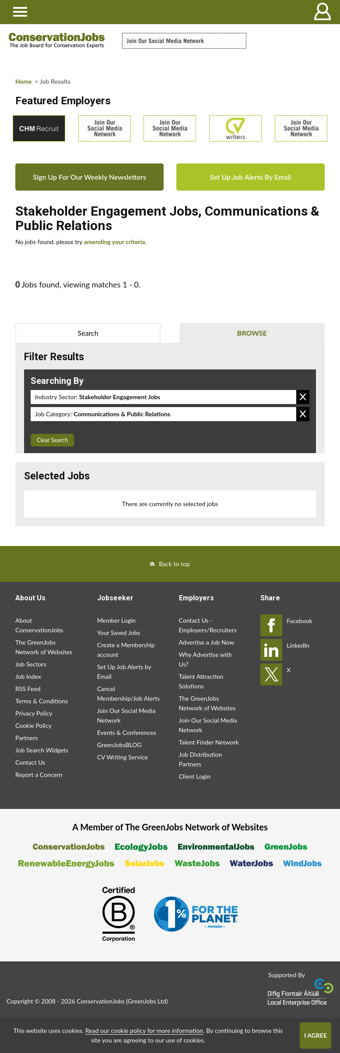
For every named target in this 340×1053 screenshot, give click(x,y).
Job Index (28, 676)
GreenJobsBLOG (119, 744)
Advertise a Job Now (207, 642)
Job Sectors (30, 664)
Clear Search (52, 439)
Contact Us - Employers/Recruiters (208, 625)
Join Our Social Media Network (126, 715)
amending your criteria (114, 241)
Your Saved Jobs (118, 632)
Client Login (195, 776)
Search (88, 333)
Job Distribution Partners (200, 759)
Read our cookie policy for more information (144, 1030)
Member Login (116, 620)
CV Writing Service (122, 757)
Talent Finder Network (209, 742)
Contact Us (30, 762)
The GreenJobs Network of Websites (43, 647)
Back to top (174, 563)
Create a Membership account (126, 649)
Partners (26, 737)
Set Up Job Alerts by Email (124, 671)
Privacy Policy (33, 713)
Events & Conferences (126, 732)
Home (23, 81)
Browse (252, 333)
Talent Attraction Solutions (201, 681)
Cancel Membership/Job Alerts (128, 693)
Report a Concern (39, 774)
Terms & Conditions (41, 701)
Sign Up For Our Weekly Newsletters (89, 177)
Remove (302, 397)
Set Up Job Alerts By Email (250, 177)
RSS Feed (27, 688)
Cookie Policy (33, 725)
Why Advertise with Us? (205, 659)
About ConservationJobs (39, 625)
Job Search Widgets (41, 750)
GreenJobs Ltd (147, 1001)
